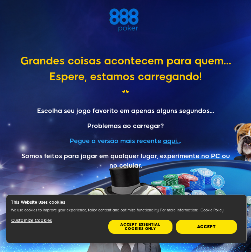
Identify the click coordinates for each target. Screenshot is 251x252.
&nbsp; (0, 223)
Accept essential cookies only (140, 226)
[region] (126, 219)
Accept (206, 226)
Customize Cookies (31, 220)
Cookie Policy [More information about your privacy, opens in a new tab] (212, 210)
